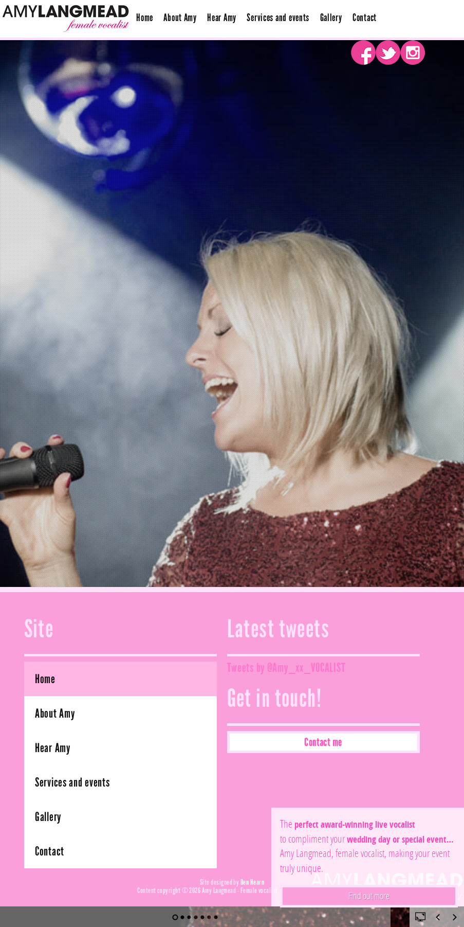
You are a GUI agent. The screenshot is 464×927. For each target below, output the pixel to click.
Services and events (278, 17)
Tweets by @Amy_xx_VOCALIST (286, 667)
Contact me (323, 742)
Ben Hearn (252, 882)
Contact (364, 17)
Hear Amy (221, 17)
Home (144, 17)
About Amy (179, 17)
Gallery (331, 17)
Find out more (368, 895)
